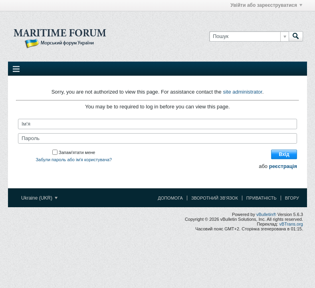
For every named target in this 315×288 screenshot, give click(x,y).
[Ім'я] (157, 124)
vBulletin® (266, 214)
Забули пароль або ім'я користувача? (74, 159)
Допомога (170, 198)
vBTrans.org (291, 224)
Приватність (261, 198)
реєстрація (283, 166)
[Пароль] (157, 138)
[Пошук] (249, 36)
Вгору (292, 198)
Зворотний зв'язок (214, 198)
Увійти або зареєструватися (266, 5)
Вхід (284, 154)
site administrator (242, 92)
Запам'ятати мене (73, 152)
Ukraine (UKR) (39, 198)
